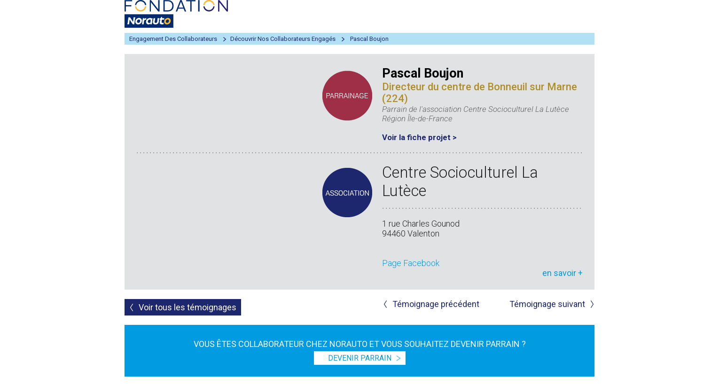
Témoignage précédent (435, 304)
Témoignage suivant (547, 304)
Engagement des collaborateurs (173, 38)
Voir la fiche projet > (419, 137)
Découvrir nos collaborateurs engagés (283, 38)
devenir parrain (359, 358)
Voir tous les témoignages (187, 307)
